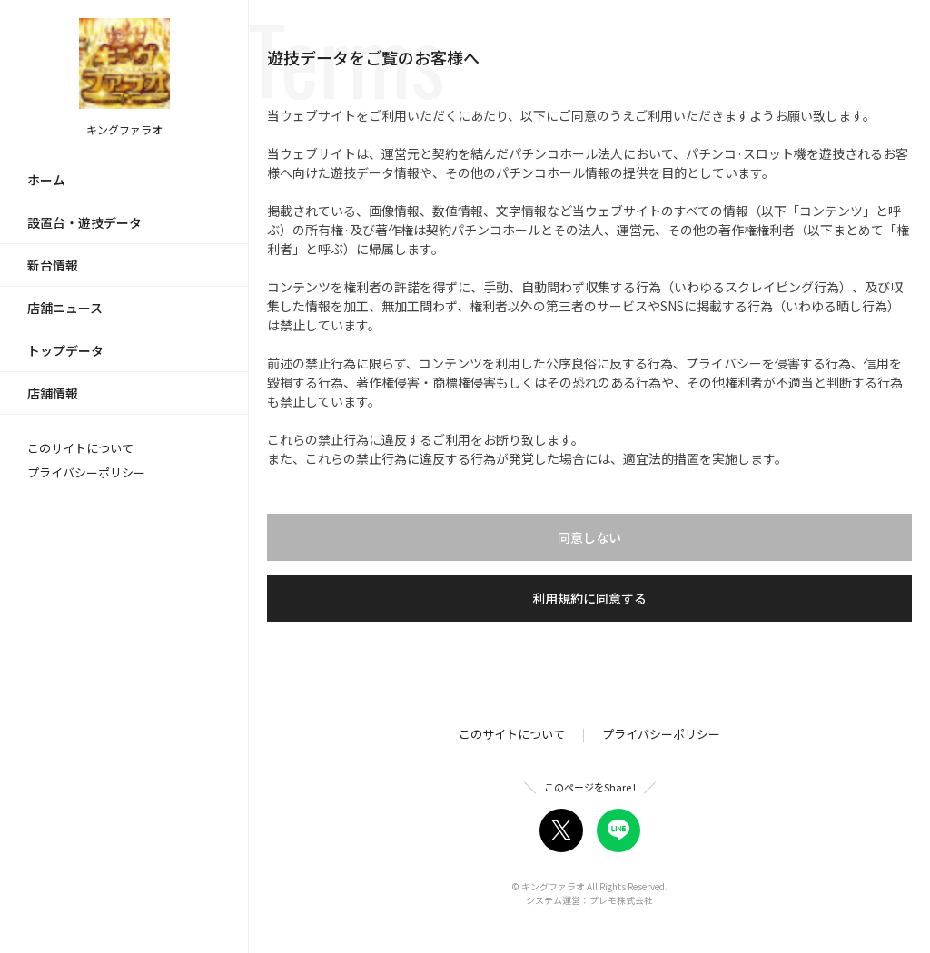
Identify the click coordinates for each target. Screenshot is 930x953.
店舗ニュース (65, 308)
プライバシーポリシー (86, 472)
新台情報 (52, 265)
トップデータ (65, 350)
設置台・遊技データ (84, 222)
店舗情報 (52, 393)
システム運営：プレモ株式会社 (589, 900)
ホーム (46, 180)
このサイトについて (80, 448)
